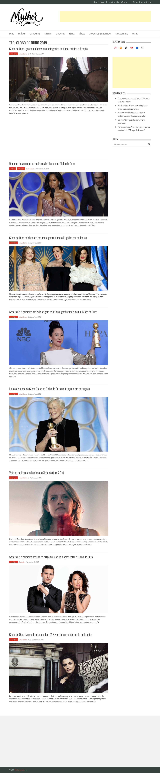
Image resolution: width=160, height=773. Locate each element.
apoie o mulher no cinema (100, 33)
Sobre (135, 33)
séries (72, 33)
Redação (21, 562)
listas (12, 169)
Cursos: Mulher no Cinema (142, 2)
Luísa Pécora (23, 54)
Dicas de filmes (99, 2)
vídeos (82, 33)
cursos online (122, 33)
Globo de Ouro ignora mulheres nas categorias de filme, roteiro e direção (48, 48)
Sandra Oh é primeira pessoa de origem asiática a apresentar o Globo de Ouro (51, 556)
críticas (48, 33)
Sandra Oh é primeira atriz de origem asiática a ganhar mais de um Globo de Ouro (53, 311)
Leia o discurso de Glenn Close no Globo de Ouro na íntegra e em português (49, 388)
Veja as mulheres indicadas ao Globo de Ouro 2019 (36, 472)
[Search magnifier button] (149, 144)
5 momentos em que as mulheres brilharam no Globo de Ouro (42, 163)
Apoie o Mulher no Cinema (118, 2)
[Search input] (130, 144)
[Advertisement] (105, 16)
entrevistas (35, 33)
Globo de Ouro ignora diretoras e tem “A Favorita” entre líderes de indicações (50, 634)
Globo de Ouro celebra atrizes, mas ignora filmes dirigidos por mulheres (48, 237)
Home (11, 33)
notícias (21, 33)
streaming (60, 33)
